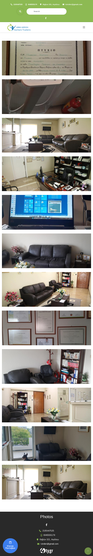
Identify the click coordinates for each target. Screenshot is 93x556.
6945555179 (32, 4)
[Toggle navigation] (84, 27)
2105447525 (17, 4)
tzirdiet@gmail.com (73, 4)
